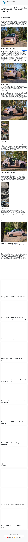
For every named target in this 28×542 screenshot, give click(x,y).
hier (17, 61)
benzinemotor (24, 50)
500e (15, 244)
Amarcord (4, 218)
